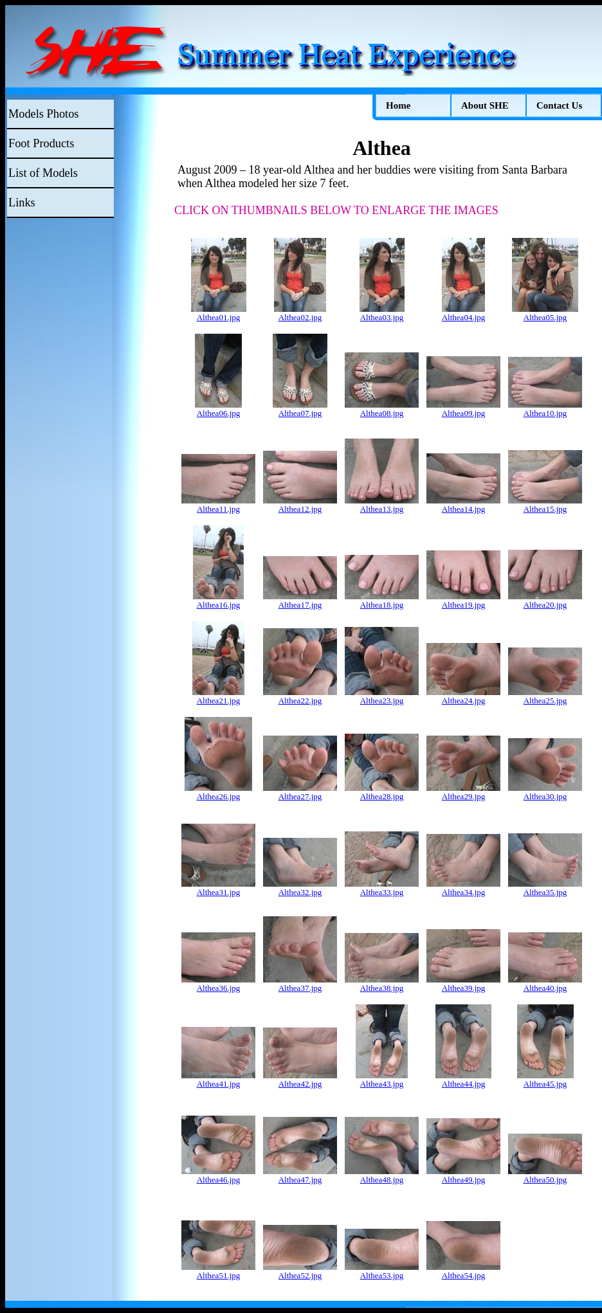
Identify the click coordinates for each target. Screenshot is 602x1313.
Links (21, 202)
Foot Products (41, 143)
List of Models (43, 173)
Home (398, 105)
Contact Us (559, 105)
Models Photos (43, 113)
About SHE (485, 105)
